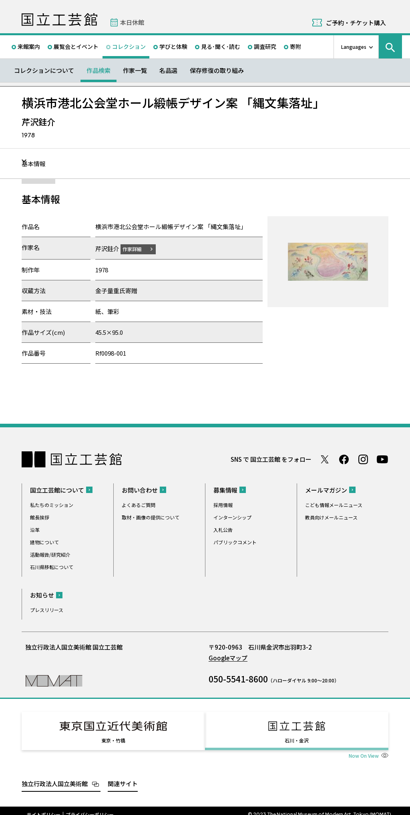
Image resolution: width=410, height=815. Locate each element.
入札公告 (223, 529)
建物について (44, 541)
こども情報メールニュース (333, 504)
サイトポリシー (43, 807)
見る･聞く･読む (220, 46)
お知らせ (42, 594)
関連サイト (123, 776)
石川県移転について (51, 566)
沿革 (35, 529)
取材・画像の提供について (150, 516)
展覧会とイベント (76, 46)
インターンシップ (232, 516)
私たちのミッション (51, 504)
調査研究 (265, 46)
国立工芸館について (57, 489)
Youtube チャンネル (382, 459)
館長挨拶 (39, 516)
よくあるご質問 (138, 504)
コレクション (129, 46)
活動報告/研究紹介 (50, 554)
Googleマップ (228, 657)
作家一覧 (135, 70)
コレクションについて (44, 70)
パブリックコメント (235, 541)
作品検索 (98, 70)
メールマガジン (326, 489)
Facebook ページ (344, 459)
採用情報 (223, 504)
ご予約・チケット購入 (356, 22)
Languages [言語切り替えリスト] (353, 46)
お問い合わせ (140, 489)
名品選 (168, 70)
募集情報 (225, 489)
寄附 (295, 46)
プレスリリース (46, 609)
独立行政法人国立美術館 (55, 776)
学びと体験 (173, 46)
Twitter (325, 459)
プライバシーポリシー (90, 807)
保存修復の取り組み (217, 70)
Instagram (363, 459)
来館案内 (29, 46)
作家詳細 (137, 248)
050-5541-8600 (238, 678)
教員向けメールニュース (331, 516)
